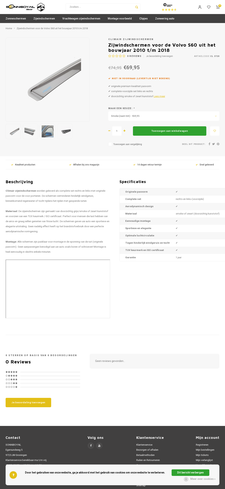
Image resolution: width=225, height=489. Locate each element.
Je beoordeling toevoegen (159, 58)
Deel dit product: (193, 146)
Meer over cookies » (202, 479)
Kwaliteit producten (23, 167)
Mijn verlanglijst (204, 463)
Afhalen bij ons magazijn (84, 167)
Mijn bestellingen (205, 453)
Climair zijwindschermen (131, 42)
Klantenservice (144, 448)
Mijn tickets (202, 458)
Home (9, 31)
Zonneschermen (16, 21)
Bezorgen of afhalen (147, 453)
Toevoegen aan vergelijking (127, 147)
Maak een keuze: (121, 111)
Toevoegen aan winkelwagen (169, 133)
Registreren (202, 448)
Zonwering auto (164, 21)
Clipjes (143, 21)
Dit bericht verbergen (190, 473)
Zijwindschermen (44, 21)
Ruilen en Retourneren (148, 463)
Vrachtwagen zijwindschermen (81, 21)
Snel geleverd (205, 167)
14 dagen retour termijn (147, 167)
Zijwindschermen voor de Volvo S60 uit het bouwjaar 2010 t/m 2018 (52, 31)
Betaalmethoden (145, 458)
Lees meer (159, 99)
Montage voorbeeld (120, 21)
